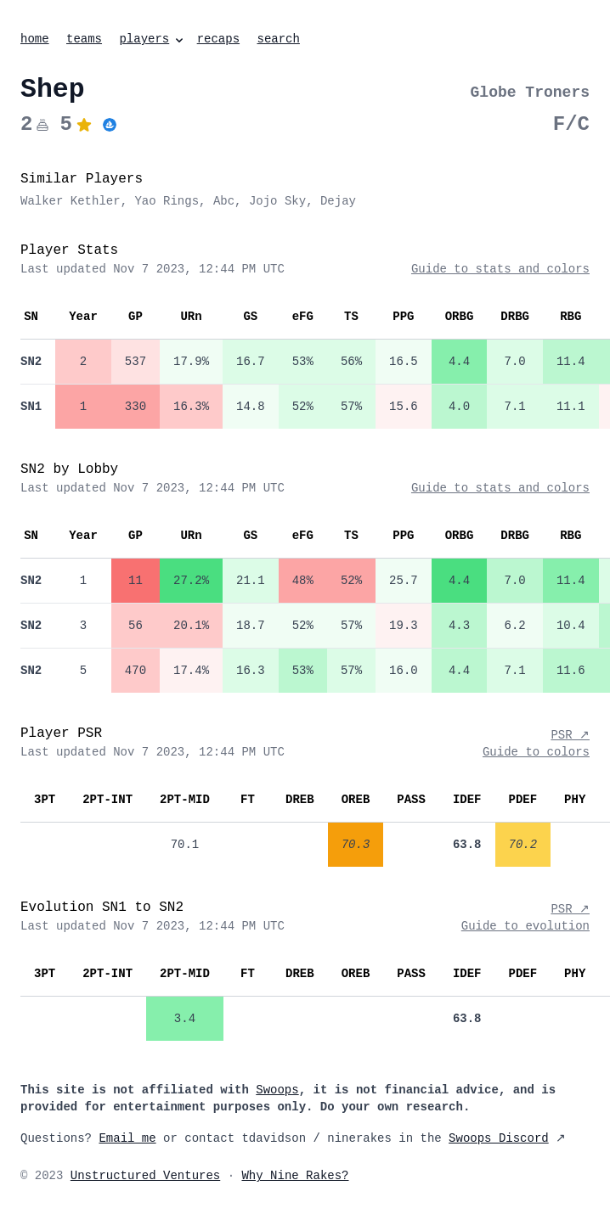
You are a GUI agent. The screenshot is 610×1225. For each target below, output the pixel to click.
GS (250, 316)
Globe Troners (530, 92)
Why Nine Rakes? (294, 1176)
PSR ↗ (570, 735)
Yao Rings (166, 201)
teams (84, 39)
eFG (302, 316)
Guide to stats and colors (500, 269)
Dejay (338, 201)
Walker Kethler (70, 201)
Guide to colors (536, 752)
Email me (127, 1138)
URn (190, 316)
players (152, 39)
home (34, 39)
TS (351, 316)
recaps (218, 39)
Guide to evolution (525, 926)
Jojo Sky (277, 201)
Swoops (277, 1090)
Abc (223, 201)
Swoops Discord (499, 1138)
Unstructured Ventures (145, 1176)
